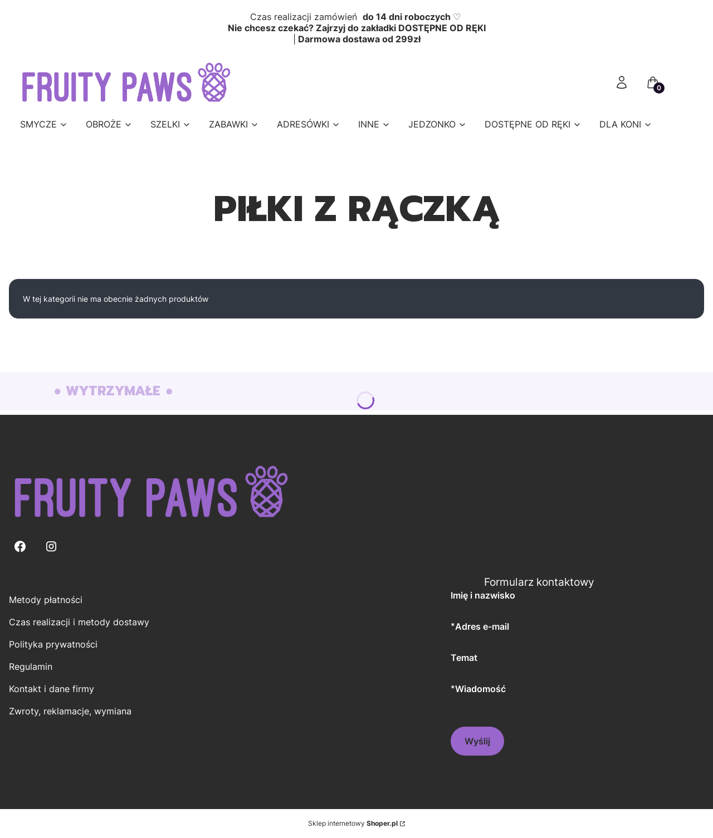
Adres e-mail (482, 626)
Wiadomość (480, 688)
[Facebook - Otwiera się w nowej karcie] (20, 546)
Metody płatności (45, 599)
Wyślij (477, 741)
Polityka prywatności (53, 644)
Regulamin (30, 666)
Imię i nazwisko (483, 595)
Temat (464, 657)
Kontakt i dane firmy (51, 688)
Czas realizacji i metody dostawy (79, 622)
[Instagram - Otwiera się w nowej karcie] (51, 546)
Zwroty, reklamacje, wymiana (70, 711)
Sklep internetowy (353, 823)
